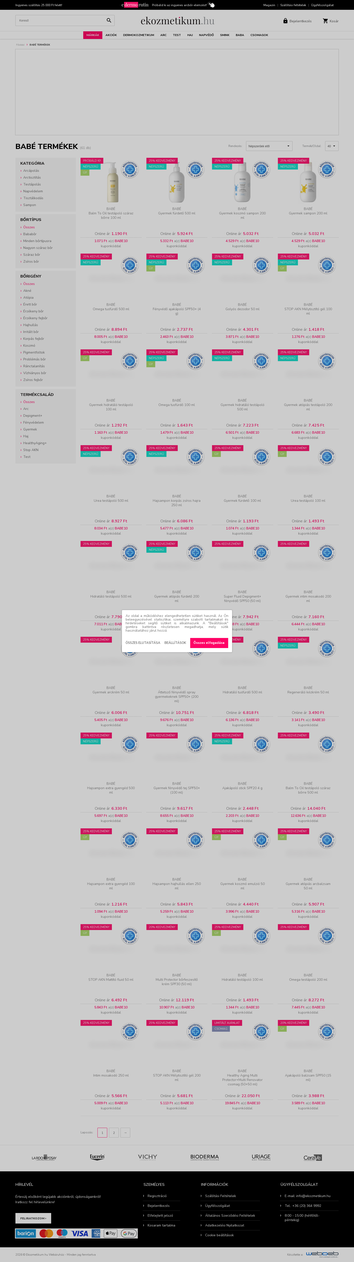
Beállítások (175, 643)
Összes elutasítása (143, 643)
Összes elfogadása (208, 643)
